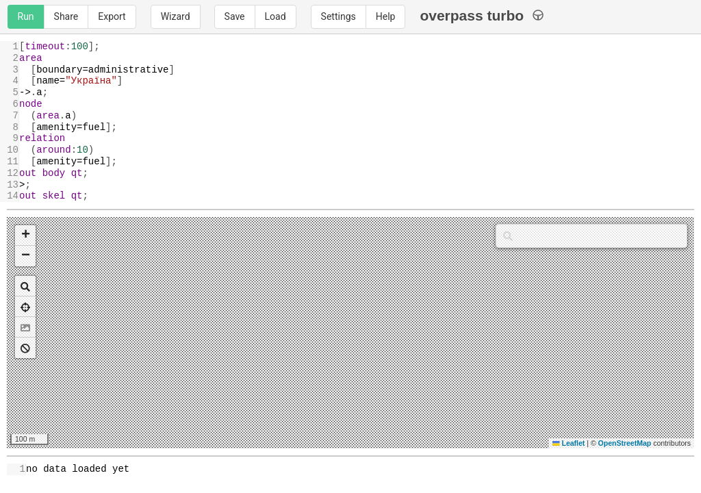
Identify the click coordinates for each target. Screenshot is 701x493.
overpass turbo (482, 15)
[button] (25, 235)
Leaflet (568, 443)
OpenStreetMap (625, 443)
